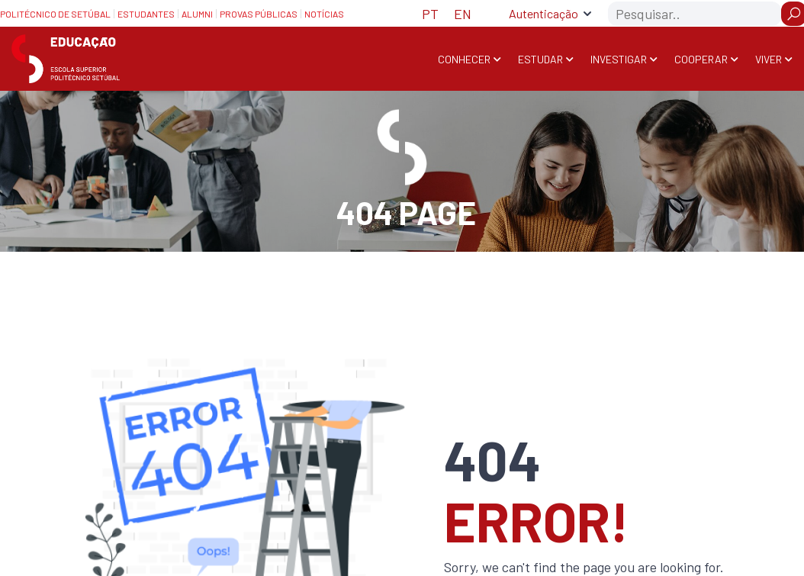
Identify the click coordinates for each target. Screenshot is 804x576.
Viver (768, 59)
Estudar (540, 59)
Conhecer (464, 59)
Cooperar (701, 59)
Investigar (618, 59)
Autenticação (543, 13)
